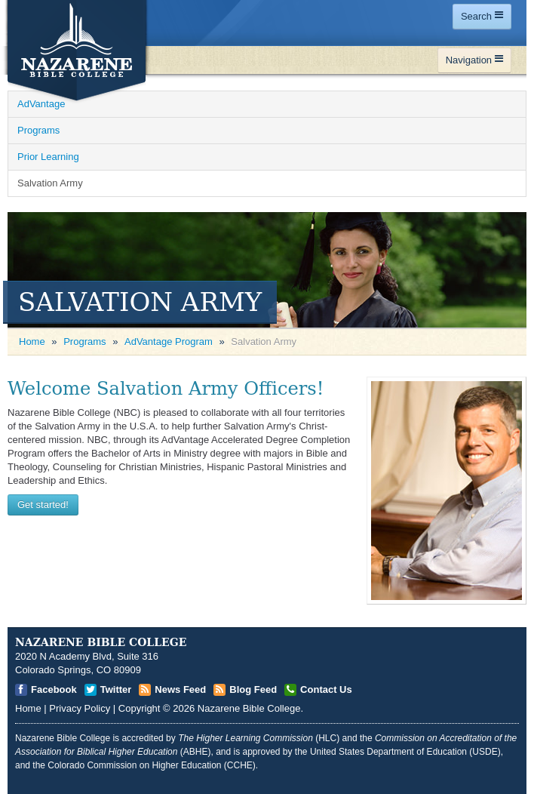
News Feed (180, 689)
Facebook (54, 689)
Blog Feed (253, 689)
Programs (84, 341)
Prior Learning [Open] (48, 156)
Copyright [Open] (139, 708)
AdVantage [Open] (41, 103)
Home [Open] (32, 341)
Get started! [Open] (43, 504)
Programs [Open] (38, 130)
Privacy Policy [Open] (79, 708)
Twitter (116, 689)
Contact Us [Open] (326, 689)
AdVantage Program (168, 341)
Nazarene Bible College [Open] (249, 708)
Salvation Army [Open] (50, 183)
